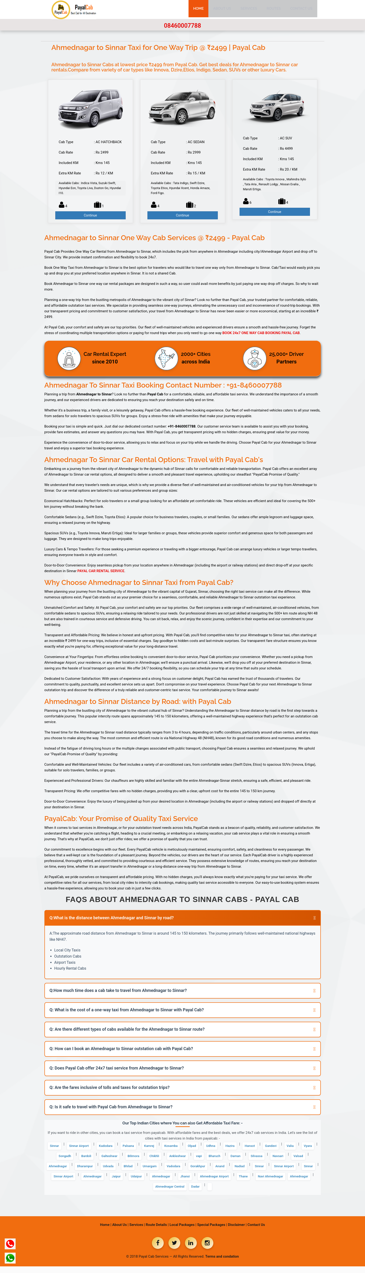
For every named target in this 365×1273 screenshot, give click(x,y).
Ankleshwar (232, 1158)
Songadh (104, 1158)
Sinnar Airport (86, 1146)
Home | (106, 1231)
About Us (222, 9)
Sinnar (58, 1146)
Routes (274, 9)
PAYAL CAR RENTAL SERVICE (101, 571)
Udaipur (269, 1181)
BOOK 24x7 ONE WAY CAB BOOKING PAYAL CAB (261, 333)
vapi (256, 1158)
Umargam (241, 1169)
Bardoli (129, 1158)
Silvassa (64, 1169)
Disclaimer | (237, 1231)
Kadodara (116, 1146)
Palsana (142, 1146)
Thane (144, 1192)
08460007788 (182, 25)
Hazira (256, 1146)
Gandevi (302, 1146)
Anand (58, 1181)
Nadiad (81, 1181)
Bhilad (217, 1169)
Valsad (110, 1169)
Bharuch (274, 1158)
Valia (62, 1158)
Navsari (87, 1169)
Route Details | (157, 1231)
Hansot (278, 1146)
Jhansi (77, 1192)
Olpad (214, 1146)
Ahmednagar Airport (111, 1192)
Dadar (277, 1192)
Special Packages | (212, 1231)
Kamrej (165, 1146)
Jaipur (246, 1181)
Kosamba (190, 1146)
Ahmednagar (138, 1169)
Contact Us (301, 9)
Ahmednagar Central (247, 1192)
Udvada (195, 1169)
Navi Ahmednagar (175, 1192)
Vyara (82, 1158)
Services (248, 9)
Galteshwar (155, 1158)
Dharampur (168, 1169)
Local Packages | (183, 1231)
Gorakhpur (296, 1169)
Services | (137, 1231)
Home (198, 9)
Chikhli (206, 1158)
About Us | (120, 1231)
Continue (90, 215)
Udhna (234, 1146)
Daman (298, 1158)
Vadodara (269, 1169)
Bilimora (182, 1158)
